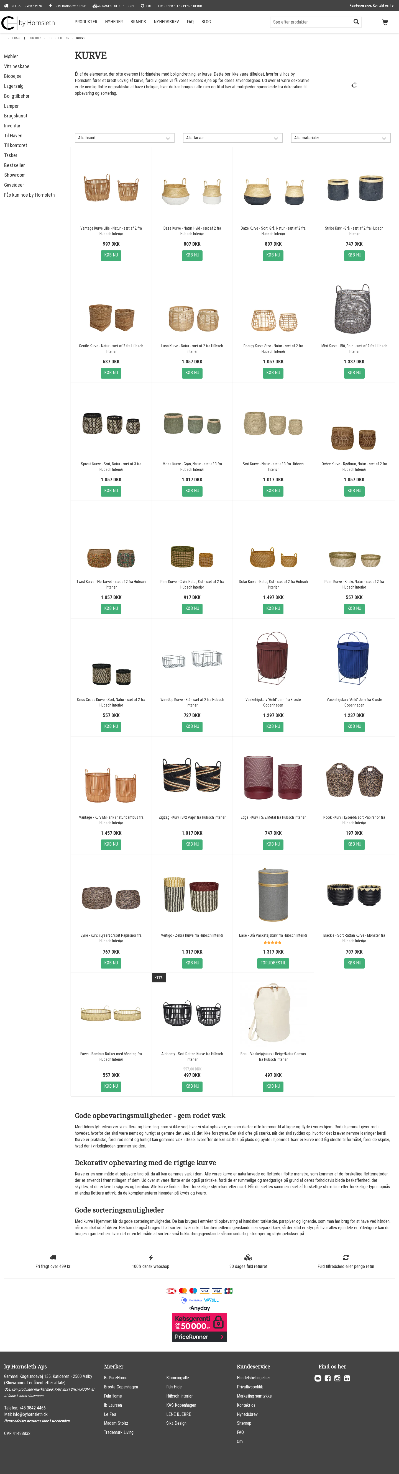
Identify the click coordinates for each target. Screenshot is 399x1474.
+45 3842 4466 (32, 1408)
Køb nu (111, 255)
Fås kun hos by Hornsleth (29, 195)
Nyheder (114, 21)
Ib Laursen (113, 1405)
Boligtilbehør (59, 38)
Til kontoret (15, 145)
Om (240, 1441)
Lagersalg (14, 86)
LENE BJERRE (178, 1414)
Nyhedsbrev (166, 21)
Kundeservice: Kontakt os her (372, 5)
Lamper (11, 106)
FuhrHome (113, 1396)
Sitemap (244, 1423)
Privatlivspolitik (250, 1387)
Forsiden (35, 38)
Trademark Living (119, 1432)
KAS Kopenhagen (181, 1405)
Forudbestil (273, 962)
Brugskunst (15, 116)
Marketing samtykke (254, 1396)
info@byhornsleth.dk (30, 1414)
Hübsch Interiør (179, 1396)
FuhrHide (174, 1387)
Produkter (86, 21)
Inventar (12, 126)
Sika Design (176, 1423)
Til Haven (13, 135)
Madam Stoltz (116, 1423)
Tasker (10, 155)
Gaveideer (14, 185)
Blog (206, 21)
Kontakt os (246, 1405)
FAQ (190, 21)
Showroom (14, 175)
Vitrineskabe (16, 66)
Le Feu (110, 1414)
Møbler (11, 56)
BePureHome (115, 1377)
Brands (138, 21)
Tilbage (16, 38)
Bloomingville (177, 1377)
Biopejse (13, 76)
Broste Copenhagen (121, 1387)
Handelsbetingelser (253, 1377)
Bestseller (14, 165)
